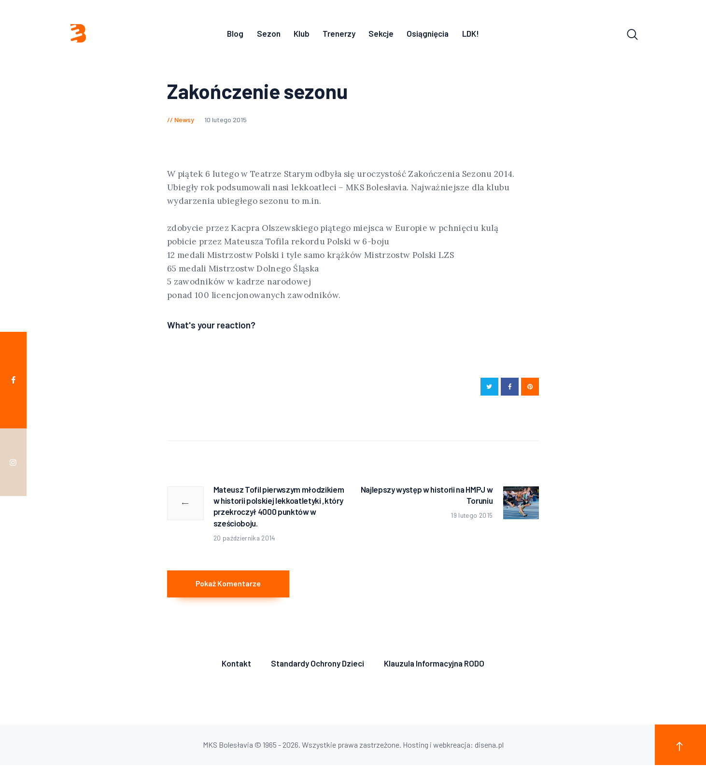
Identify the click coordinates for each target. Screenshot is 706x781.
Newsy (184, 122)
